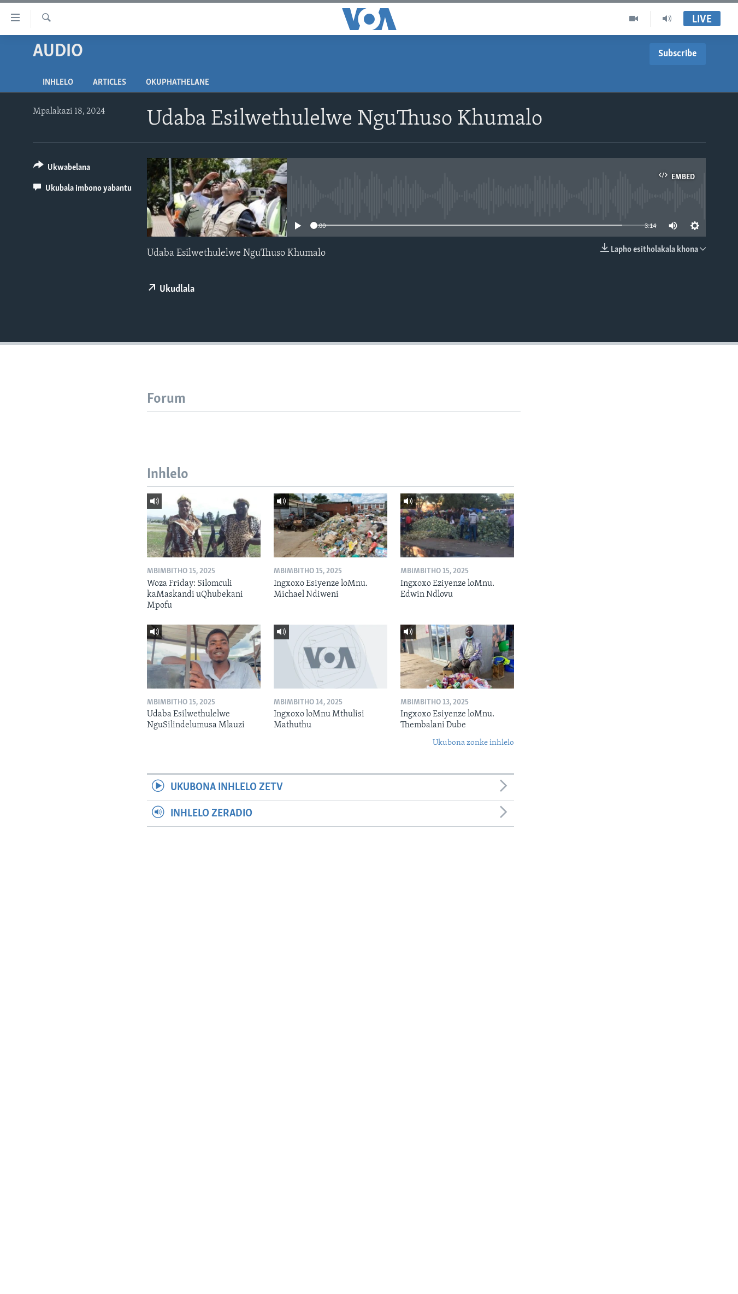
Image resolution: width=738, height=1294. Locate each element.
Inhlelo (58, 82)
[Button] (62, 169)
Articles (109, 82)
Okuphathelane (177, 82)
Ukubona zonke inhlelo (473, 743)
